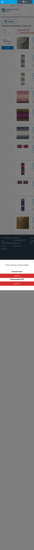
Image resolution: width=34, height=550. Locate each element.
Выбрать (17, 276)
